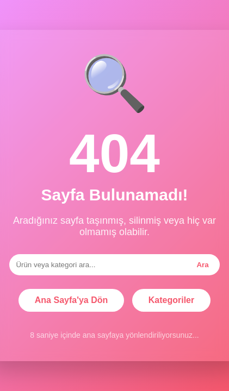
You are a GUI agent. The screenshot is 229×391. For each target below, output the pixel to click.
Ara (202, 265)
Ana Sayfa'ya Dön (71, 300)
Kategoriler (171, 300)
